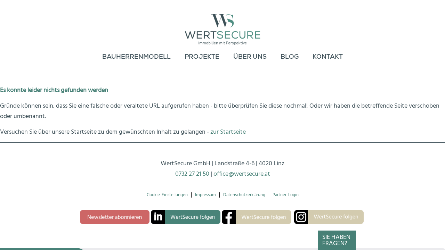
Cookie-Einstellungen (167, 195)
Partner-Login (286, 195)
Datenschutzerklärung (244, 195)
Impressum (205, 195)
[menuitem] (136, 57)
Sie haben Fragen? (336, 240)
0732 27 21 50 (192, 174)
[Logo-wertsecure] (222, 24)
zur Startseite (228, 132)
